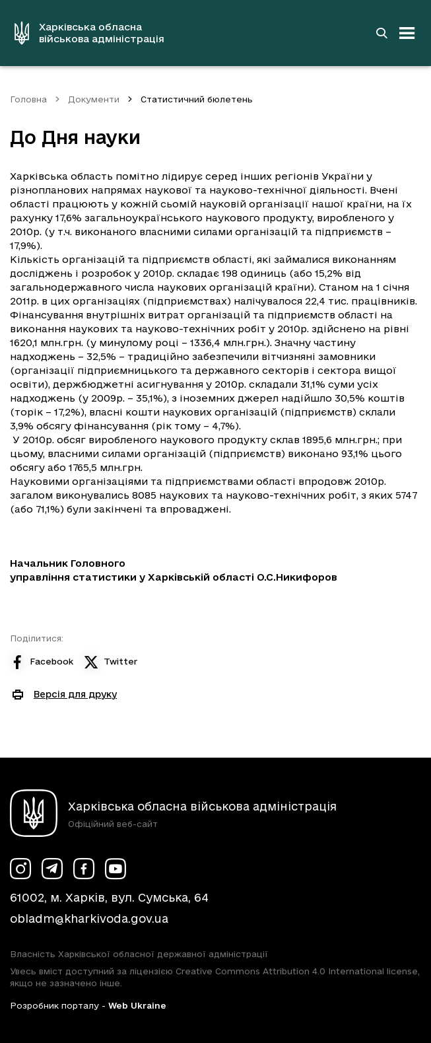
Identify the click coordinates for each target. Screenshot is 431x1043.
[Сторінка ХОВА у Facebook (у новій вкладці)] (83, 868)
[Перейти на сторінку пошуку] (381, 33)
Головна (28, 99)
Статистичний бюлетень (197, 99)
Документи (93, 99)
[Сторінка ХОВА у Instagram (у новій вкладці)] (20, 868)
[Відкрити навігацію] (407, 33)
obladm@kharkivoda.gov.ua (89, 918)
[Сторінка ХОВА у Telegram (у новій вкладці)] (52, 868)
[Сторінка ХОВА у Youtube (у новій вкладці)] (115, 868)
